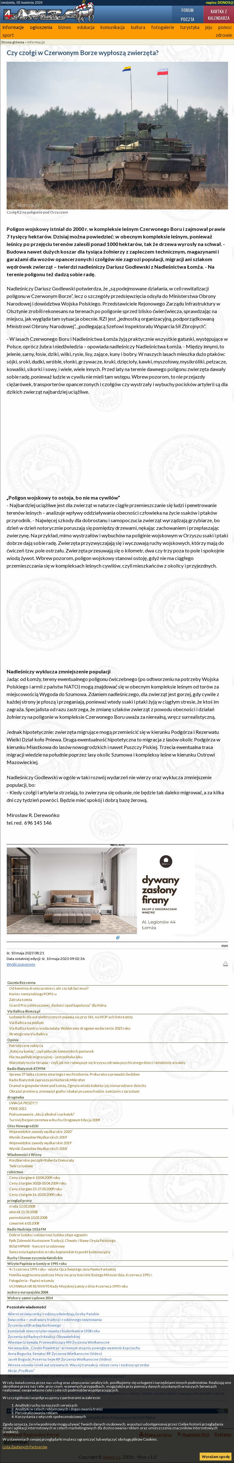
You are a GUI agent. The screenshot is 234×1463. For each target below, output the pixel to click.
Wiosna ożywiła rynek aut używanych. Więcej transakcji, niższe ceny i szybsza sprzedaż (78, 1365)
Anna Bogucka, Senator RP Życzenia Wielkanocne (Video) (55, 1354)
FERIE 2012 (17, 1108)
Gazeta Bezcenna (21, 982)
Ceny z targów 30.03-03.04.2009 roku (37, 1183)
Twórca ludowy (21, 1166)
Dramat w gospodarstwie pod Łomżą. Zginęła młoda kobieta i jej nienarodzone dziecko (77, 1085)
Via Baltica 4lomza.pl (23, 1011)
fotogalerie (162, 27)
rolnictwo (15, 1172)
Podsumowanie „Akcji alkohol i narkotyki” (42, 1114)
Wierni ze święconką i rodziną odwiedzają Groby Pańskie (53, 1314)
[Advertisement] (117, 445)
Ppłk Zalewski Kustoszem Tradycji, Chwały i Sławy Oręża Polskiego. (62, 1240)
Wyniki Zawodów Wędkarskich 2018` (38, 1148)
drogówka (15, 1097)
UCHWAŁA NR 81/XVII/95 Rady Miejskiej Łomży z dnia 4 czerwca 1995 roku (68, 1286)
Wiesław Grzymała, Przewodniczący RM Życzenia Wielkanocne (59, 1342)
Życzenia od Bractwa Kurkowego (34, 1325)
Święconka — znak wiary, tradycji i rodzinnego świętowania (55, 1319)
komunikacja (112, 27)
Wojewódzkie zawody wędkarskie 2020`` (41, 1131)
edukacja (85, 27)
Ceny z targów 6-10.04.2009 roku (34, 1177)
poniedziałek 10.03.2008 (28, 1217)
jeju (208, 27)
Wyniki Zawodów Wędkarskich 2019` (38, 1137)
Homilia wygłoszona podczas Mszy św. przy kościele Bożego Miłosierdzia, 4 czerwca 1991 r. (80, 1275)
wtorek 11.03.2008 (23, 1212)
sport (8, 35)
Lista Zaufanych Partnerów (25, 1446)
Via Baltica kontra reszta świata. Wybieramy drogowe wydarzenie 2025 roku (69, 1028)
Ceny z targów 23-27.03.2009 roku (35, 1189)
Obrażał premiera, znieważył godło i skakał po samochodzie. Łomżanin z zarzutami (74, 1091)
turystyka (189, 27)
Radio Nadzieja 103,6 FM (26, 1229)
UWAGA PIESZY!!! (23, 1103)
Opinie (13, 1040)
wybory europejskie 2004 (27, 1292)
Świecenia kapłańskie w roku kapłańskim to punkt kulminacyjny (60, 1252)
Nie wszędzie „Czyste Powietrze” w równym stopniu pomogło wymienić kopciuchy (74, 1348)
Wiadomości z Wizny (24, 1154)
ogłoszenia (41, 27)
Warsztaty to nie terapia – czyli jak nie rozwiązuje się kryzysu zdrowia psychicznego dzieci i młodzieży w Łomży (97, 1062)
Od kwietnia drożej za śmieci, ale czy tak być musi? (48, 988)
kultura (138, 27)
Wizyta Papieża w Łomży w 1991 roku (37, 1263)
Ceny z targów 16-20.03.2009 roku (35, 1194)
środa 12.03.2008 (22, 1206)
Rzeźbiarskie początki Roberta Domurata (41, 1160)
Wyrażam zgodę (216, 1456)
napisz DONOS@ (220, 2)
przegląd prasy (19, 1200)
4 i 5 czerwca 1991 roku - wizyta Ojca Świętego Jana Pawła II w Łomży (62, 1269)
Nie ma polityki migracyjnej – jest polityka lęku (46, 1057)
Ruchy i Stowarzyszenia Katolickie (35, 1258)
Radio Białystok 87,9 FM (26, 1068)
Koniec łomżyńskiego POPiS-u (33, 994)
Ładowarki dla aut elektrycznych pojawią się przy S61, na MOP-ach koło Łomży (71, 1017)
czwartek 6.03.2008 (24, 1223)
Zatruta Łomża (20, 999)
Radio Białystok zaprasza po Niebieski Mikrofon (47, 1080)
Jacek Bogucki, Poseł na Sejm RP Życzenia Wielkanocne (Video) (59, 1359)
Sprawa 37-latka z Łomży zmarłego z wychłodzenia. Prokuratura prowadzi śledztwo (74, 1074)
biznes (64, 27)
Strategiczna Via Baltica (28, 1034)
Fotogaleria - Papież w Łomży (31, 1280)
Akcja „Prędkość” (21, 1371)
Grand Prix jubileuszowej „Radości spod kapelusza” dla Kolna (57, 1005)
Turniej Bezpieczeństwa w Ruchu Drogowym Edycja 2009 (54, 1120)
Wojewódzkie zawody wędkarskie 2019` (40, 1143)
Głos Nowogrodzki (22, 1126)
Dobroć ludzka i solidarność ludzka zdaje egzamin (48, 1235)
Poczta (187, 19)
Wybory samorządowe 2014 (30, 1298)
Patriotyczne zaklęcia (26, 1045)
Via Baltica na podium (26, 1022)
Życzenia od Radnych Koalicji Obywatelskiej (44, 1336)
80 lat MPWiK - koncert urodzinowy (37, 1246)
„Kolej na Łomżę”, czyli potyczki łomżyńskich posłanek (51, 1051)
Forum (187, 10)
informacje (13, 27)
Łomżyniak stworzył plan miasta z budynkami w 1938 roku (54, 1331)
